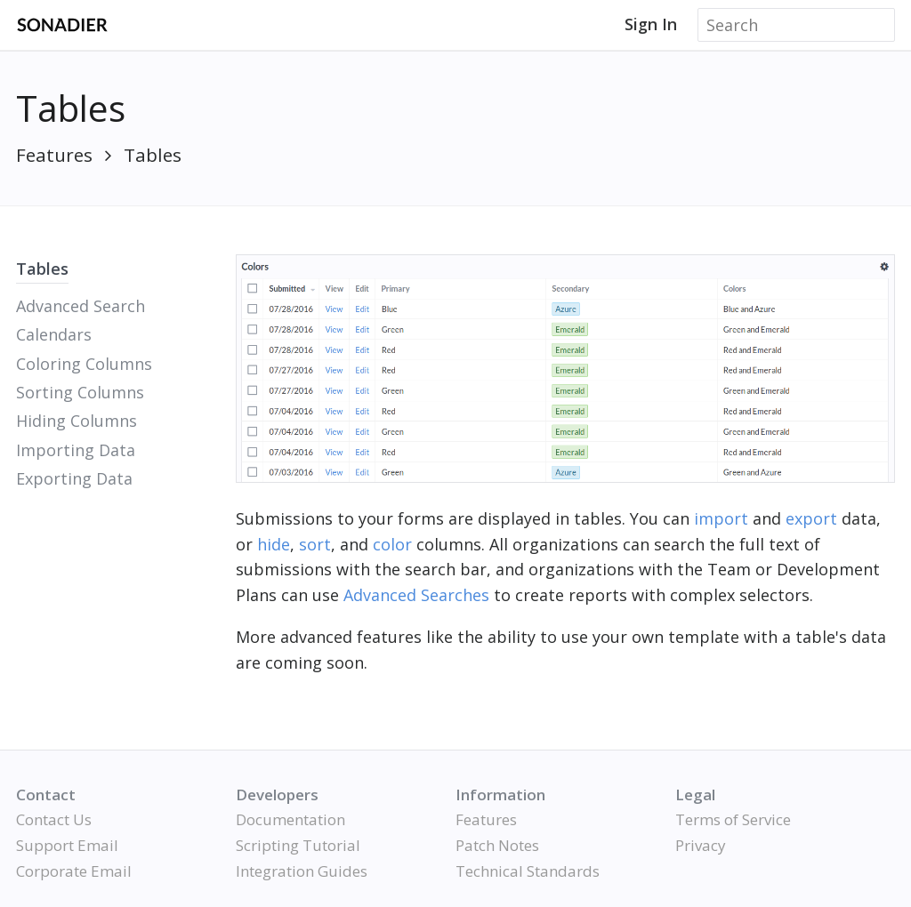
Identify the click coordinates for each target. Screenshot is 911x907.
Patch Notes (497, 845)
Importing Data (75, 450)
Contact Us (54, 819)
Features (54, 154)
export (811, 518)
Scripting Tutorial (298, 845)
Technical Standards (528, 871)
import (721, 518)
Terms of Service (733, 819)
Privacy (700, 845)
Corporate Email (74, 871)
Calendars (54, 334)
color (392, 544)
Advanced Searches (416, 595)
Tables (152, 154)
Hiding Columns (76, 420)
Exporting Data (74, 478)
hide (273, 544)
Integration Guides (301, 871)
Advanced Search (80, 306)
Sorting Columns (80, 392)
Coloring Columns (84, 363)
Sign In (651, 24)
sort (315, 544)
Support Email (67, 845)
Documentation (290, 819)
